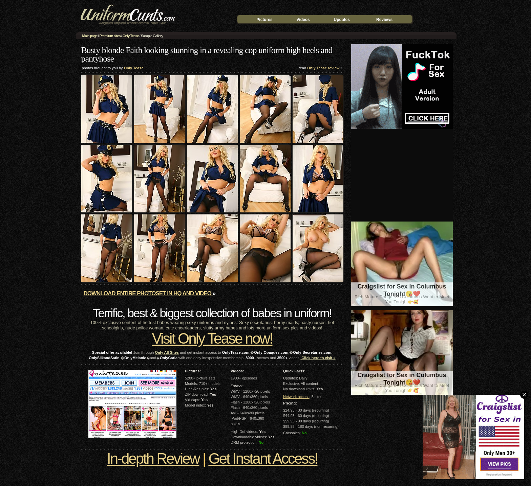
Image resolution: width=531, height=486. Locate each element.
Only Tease (131, 36)
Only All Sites (167, 352)
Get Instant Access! (262, 458)
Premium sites (109, 36)
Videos (303, 19)
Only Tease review (323, 68)
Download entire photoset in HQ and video (148, 293)
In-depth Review (153, 458)
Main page (90, 36)
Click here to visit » (317, 358)
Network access (296, 397)
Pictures (264, 19)
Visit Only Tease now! (212, 338)
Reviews (384, 19)
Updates (342, 19)
